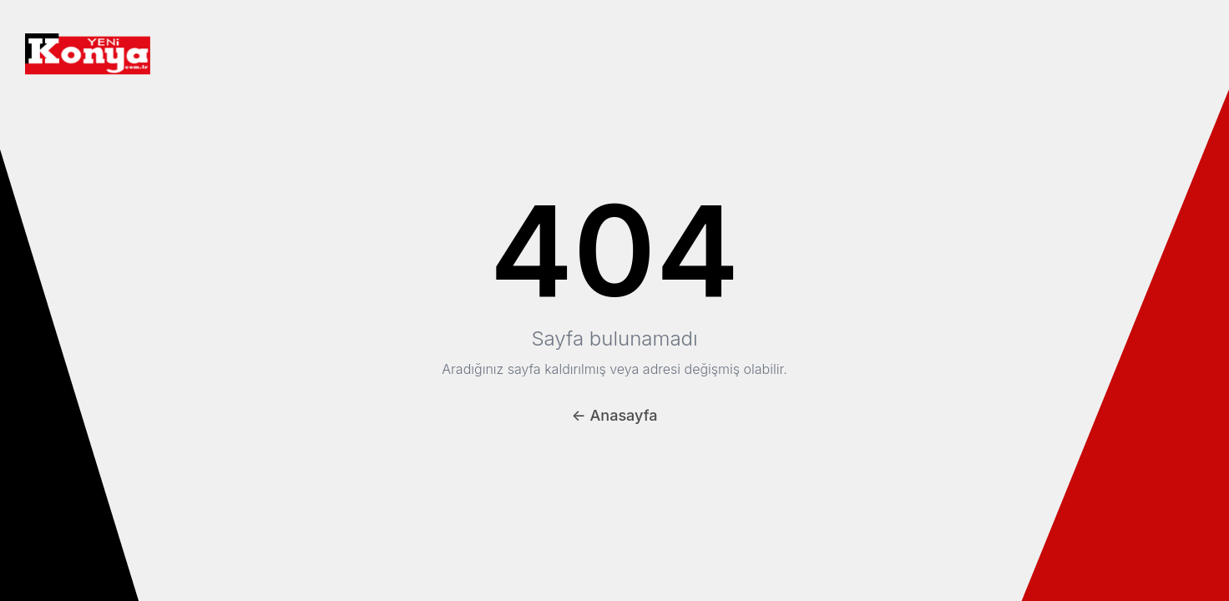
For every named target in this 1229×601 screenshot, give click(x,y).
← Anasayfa (615, 415)
